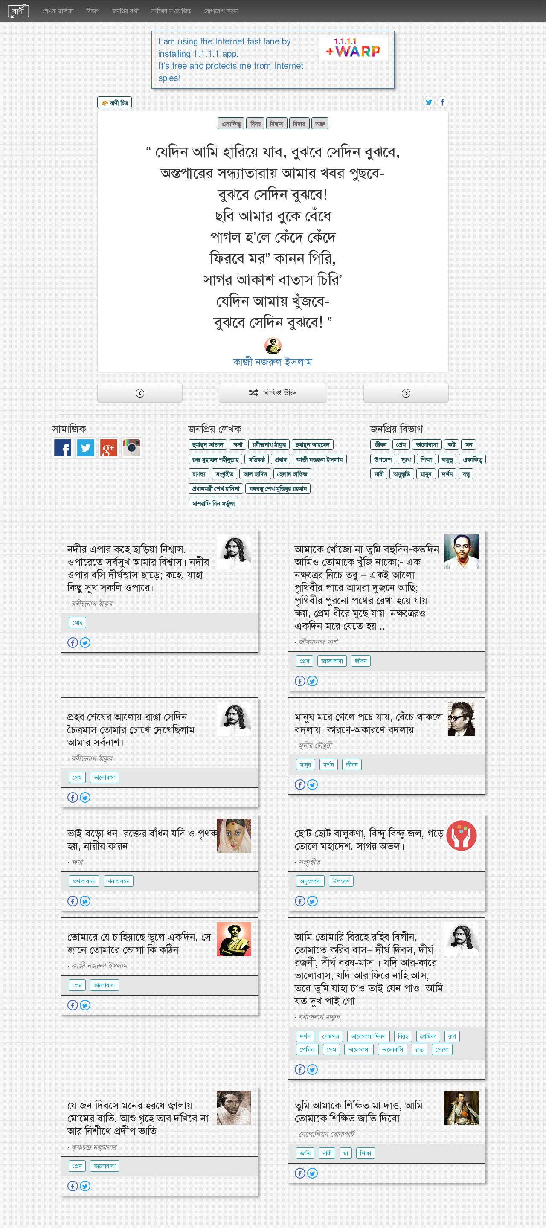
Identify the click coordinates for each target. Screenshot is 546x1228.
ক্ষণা (237, 445)
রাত (419, 1050)
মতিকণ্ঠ (257, 460)
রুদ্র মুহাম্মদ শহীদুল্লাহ (215, 460)
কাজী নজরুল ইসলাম (319, 460)
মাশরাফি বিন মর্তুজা (213, 504)
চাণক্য (199, 474)
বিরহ (255, 124)
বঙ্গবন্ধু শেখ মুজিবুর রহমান (278, 489)
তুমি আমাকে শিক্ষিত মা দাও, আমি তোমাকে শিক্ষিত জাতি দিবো (359, 1112)
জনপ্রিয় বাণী (125, 11)
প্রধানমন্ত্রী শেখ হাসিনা (215, 489)
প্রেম (401, 445)
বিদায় (299, 124)
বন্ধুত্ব (447, 460)
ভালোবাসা (427, 445)
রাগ (452, 1036)
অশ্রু (320, 124)
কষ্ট (451, 445)
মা (345, 1153)
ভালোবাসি (393, 1050)
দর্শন (447, 474)
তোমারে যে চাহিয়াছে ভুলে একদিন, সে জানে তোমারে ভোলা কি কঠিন (139, 943)
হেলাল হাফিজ (292, 474)
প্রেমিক (307, 1050)
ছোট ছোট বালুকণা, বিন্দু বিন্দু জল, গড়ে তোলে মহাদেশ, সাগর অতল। (369, 840)
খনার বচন (118, 881)
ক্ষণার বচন (84, 881)
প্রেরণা (442, 1050)
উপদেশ (383, 460)
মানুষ (426, 474)
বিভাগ (93, 11)
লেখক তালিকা (58, 11)
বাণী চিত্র (115, 103)
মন (468, 445)
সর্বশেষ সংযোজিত (171, 11)
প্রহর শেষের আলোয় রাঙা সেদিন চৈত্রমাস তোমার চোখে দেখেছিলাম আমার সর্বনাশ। (131, 730)
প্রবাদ (281, 460)
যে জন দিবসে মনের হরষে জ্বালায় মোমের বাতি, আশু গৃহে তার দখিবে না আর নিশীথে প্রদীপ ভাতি (138, 1118)
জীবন (380, 445)
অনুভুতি (401, 474)
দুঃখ (405, 460)
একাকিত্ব (231, 124)
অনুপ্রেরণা (310, 881)
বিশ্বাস (276, 124)
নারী (379, 474)
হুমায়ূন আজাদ (207, 445)
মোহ (77, 623)
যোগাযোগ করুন (221, 11)
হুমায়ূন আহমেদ (312, 445)
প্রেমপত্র (330, 1036)
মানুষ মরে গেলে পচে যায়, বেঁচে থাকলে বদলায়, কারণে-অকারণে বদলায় (368, 723)
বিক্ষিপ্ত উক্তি (272, 393)
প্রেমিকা (428, 1036)
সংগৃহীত (224, 474)
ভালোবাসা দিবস (368, 1036)
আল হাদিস (255, 474)
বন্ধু (466, 474)
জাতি (305, 1153)
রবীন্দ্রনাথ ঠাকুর (269, 445)
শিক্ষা (426, 460)
